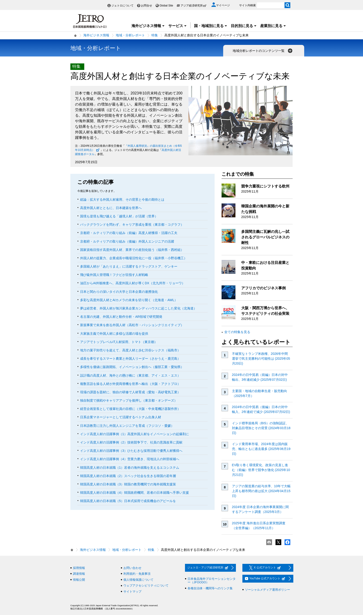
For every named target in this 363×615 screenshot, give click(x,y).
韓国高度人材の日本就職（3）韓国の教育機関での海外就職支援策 (128, 484)
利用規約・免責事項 (136, 573)
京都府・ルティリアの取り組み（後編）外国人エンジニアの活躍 (127, 241)
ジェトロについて (122, 5)
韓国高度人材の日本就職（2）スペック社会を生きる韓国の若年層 (128, 476)
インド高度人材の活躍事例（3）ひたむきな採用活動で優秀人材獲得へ (131, 451)
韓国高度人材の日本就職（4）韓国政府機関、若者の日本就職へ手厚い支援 (134, 492)
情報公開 (79, 579)
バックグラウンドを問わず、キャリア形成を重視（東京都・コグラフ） (132, 224)
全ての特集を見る (237, 332)
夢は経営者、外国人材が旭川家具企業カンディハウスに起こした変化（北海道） (138, 308)
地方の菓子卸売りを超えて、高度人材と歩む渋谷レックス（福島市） (130, 350)
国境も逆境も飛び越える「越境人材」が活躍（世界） (119, 216)
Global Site (166, 5)
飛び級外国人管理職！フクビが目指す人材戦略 (114, 275)
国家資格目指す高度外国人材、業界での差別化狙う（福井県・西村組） (132, 250)
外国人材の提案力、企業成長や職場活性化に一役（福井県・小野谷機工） (133, 258)
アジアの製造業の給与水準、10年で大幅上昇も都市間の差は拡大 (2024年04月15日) (261, 491)
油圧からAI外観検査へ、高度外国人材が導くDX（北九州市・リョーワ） (132, 283)
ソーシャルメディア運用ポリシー (267, 589)
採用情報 (79, 568)
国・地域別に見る (210, 26)
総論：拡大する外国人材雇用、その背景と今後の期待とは (122, 199)
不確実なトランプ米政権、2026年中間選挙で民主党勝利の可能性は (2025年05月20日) (261, 358)
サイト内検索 (247, 5)
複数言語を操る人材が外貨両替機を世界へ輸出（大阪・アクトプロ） (130, 384)
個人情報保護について (138, 579)
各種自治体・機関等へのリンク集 (210, 588)
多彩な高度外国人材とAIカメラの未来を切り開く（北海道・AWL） (129, 300)
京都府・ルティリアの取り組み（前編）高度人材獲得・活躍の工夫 (128, 233)
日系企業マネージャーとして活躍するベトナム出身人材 (120, 417)
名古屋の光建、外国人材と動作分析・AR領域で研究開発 (121, 316)
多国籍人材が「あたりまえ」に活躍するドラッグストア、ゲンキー (128, 266)
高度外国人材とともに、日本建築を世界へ (111, 208)
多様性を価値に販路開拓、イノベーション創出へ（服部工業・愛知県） (132, 367)
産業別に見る (273, 26)
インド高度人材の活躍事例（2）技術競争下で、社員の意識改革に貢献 (131, 442)
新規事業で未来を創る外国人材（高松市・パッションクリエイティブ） (132, 325)
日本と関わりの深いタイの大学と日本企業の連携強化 (119, 291)
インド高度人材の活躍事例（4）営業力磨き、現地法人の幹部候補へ (129, 459)
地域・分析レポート (130, 35)
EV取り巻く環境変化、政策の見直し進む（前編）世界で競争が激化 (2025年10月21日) (261, 470)
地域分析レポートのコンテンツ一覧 (263, 51)
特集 (154, 35)
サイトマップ (132, 591)
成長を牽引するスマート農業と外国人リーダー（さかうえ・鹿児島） (130, 358)
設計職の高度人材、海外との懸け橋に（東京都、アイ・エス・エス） (130, 375)
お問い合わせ (132, 568)
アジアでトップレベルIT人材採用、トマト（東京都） (118, 342)
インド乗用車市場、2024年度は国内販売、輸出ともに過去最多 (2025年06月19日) (261, 449)
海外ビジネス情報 (148, 26)
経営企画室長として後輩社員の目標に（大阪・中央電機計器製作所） (130, 409)
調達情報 (79, 573)
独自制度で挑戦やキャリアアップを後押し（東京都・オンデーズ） (128, 400)
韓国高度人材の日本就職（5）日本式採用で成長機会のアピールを (128, 501)
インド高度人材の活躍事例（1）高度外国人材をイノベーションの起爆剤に (134, 434)
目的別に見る (244, 26)
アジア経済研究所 (194, 5)
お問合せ (146, 5)
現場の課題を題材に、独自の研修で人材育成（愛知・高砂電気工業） (130, 392)
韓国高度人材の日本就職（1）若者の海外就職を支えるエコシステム (129, 467)
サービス (177, 26)
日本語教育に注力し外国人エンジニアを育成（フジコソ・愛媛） (127, 426)
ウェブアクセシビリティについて (146, 585)
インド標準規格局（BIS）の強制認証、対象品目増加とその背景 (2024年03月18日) (261, 428)
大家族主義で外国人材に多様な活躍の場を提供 (114, 333)
